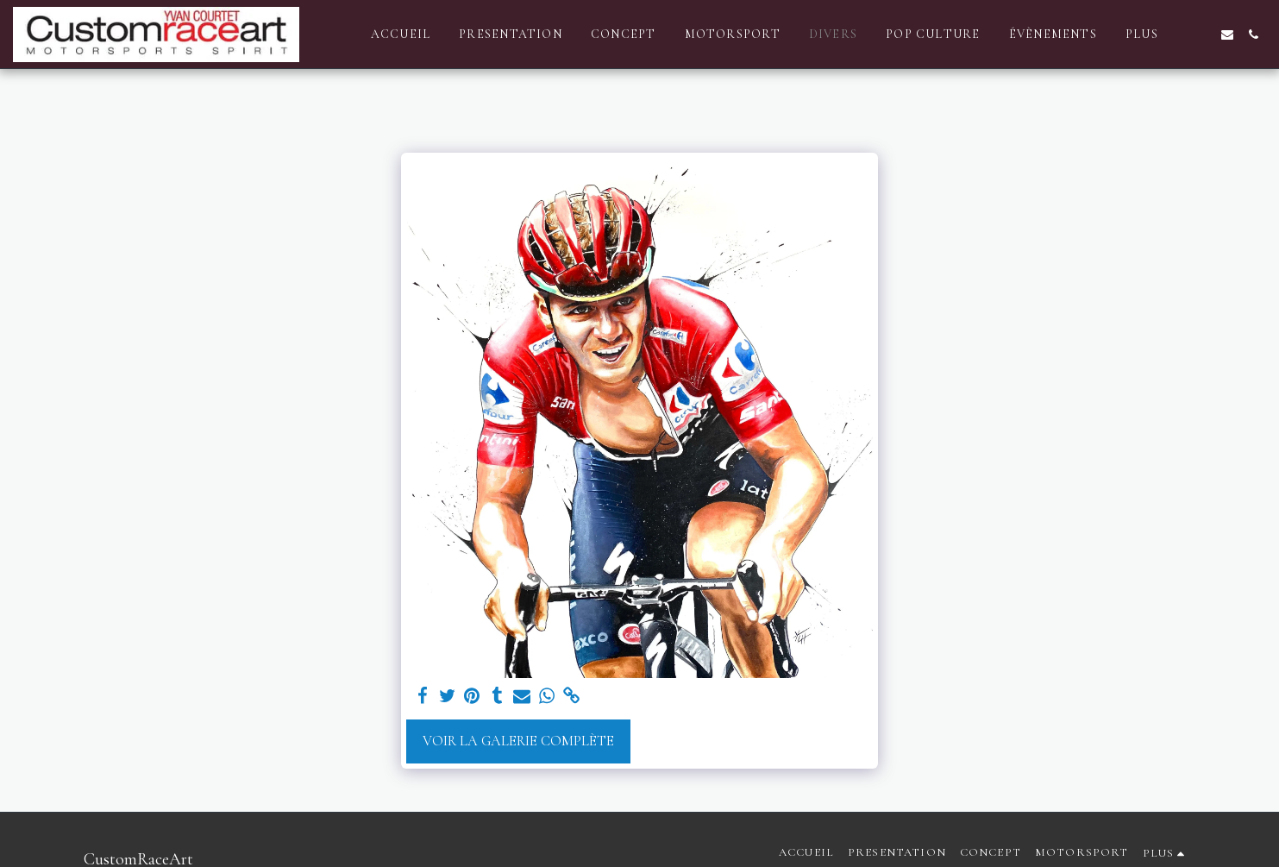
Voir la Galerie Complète (518, 741)
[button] (1201, 34)
